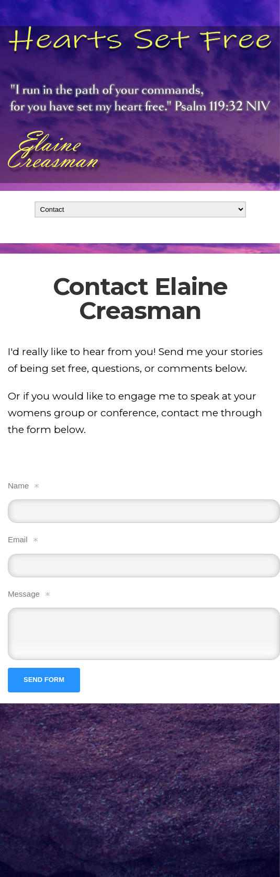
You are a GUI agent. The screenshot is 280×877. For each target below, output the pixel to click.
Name (18, 485)
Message (24, 593)
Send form (44, 680)
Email (18, 539)
